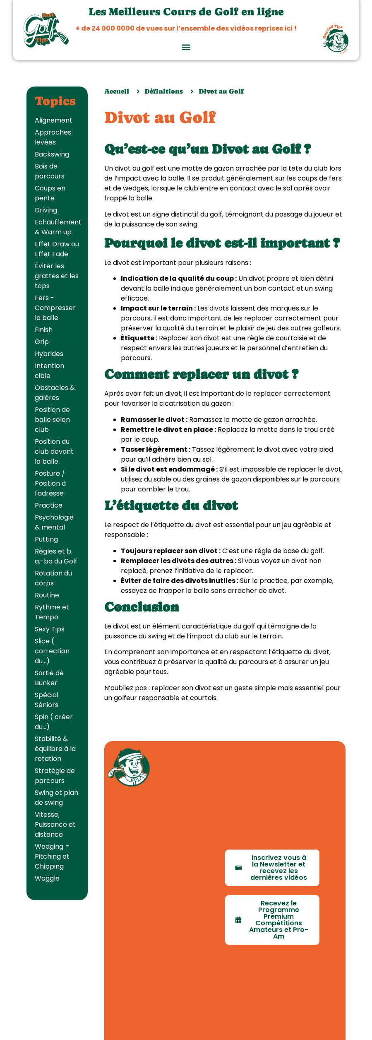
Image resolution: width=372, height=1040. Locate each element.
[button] (186, 47)
